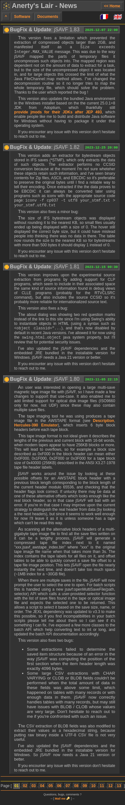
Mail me (60, 802)
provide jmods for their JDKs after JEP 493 (58, 113)
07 (68, 789)
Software (22, 16)
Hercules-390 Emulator (36, 429)
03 (33, 789)
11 (102, 789)
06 (59, 789)
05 (51, 789)
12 (110, 789)
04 (42, 789)
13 (119, 789)
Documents (47, 16)
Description (103, 424)
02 (25, 789)
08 (76, 789)
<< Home (112, 6)
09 (85, 789)
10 (93, 789)
